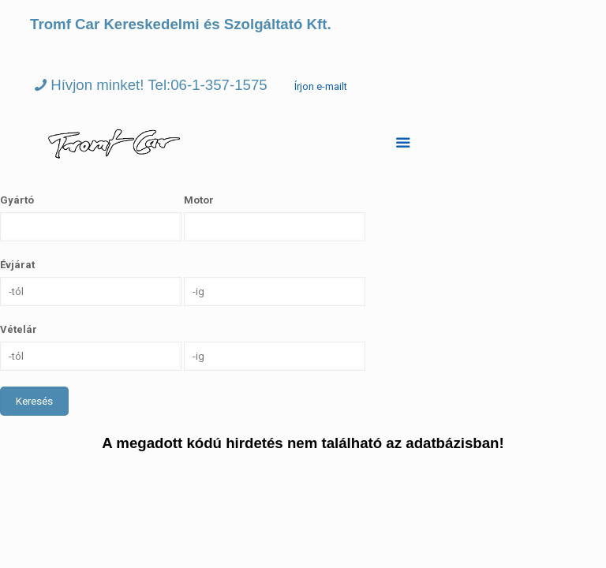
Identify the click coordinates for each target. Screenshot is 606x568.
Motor (199, 200)
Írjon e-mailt (320, 86)
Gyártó (17, 200)
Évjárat (17, 265)
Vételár (18, 329)
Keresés (34, 401)
